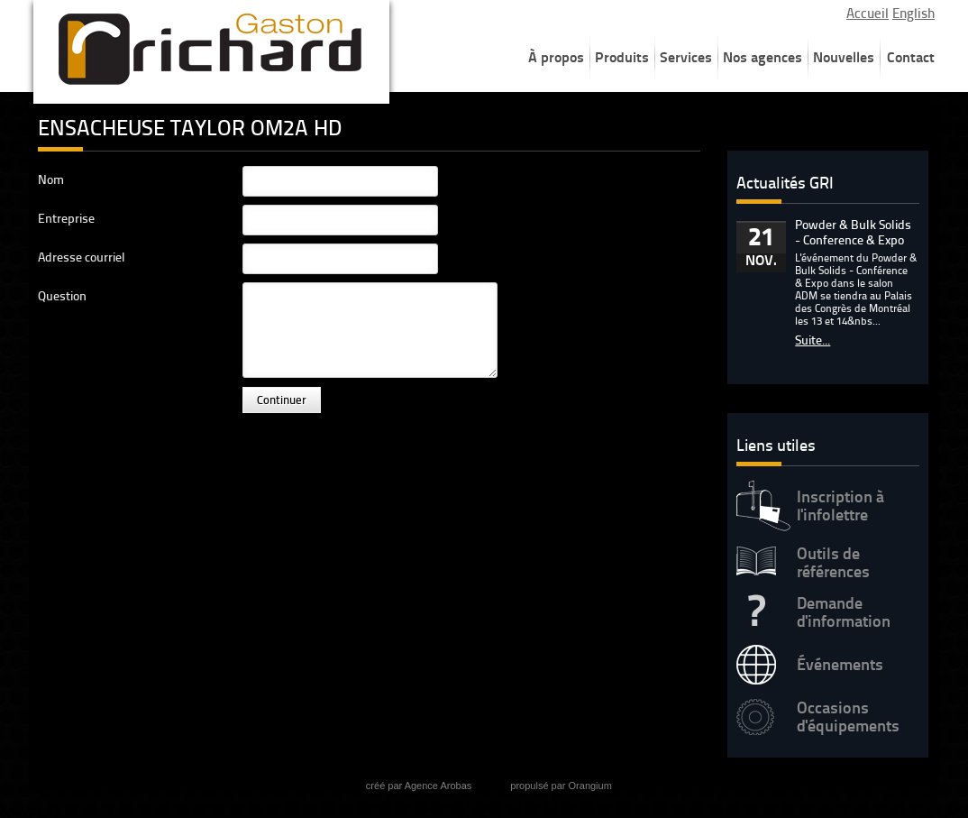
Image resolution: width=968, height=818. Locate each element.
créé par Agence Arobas (418, 785)
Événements (840, 665)
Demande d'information (843, 612)
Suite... (812, 340)
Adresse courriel (81, 257)
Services (686, 57)
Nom (51, 180)
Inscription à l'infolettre (841, 506)
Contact (911, 57)
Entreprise (66, 218)
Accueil (867, 13)
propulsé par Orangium (561, 785)
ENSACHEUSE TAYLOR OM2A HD (190, 128)
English (913, 13)
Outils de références (833, 563)
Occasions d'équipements (848, 717)
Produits (622, 57)
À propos (556, 57)
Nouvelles (843, 57)
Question (62, 296)
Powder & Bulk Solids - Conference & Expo (853, 232)
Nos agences (762, 57)
